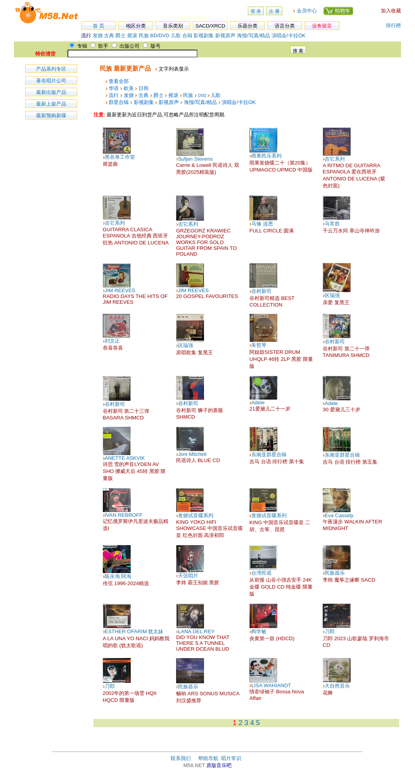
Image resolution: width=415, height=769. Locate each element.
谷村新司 (261, 291)
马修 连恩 (262, 224)
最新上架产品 (51, 104)
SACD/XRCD (210, 26)
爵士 (121, 35)
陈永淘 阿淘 (118, 576)
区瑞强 (332, 295)
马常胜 (332, 224)
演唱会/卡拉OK (288, 35)
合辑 (187, 35)
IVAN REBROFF (124, 515)
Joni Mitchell (192, 454)
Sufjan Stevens (195, 159)
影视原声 (225, 35)
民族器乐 (335, 573)
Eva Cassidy (339, 515)
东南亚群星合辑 (269, 454)
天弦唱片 (188, 575)
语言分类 (285, 26)
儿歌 (176, 35)
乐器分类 (247, 26)
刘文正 (112, 341)
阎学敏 (258, 631)
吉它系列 (335, 159)
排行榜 (393, 25)
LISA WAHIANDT (271, 685)
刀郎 (330, 631)
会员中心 (307, 11)
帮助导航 (208, 758)
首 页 (98, 26)
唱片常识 (231, 758)
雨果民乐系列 (266, 156)
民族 (144, 35)
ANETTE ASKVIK (125, 458)
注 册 (274, 11)
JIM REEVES (120, 290)
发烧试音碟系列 (195, 515)
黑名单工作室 (120, 157)
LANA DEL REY (196, 631)
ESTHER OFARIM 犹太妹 (134, 631)
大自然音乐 (337, 686)
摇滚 (133, 35)
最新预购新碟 (51, 115)
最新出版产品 (51, 92)
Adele (258, 402)
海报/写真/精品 (253, 35)
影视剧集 (204, 35)
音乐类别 (173, 26)
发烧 (98, 35)
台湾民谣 (261, 573)
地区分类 (136, 26)
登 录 (256, 11)
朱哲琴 (258, 345)
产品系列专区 (51, 69)
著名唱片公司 (51, 80)
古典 (109, 35)
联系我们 (181, 758)
